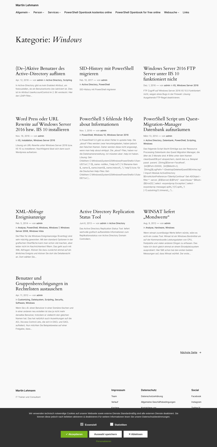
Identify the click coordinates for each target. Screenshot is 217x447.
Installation (27, 140)
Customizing (24, 299)
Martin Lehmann (27, 5)
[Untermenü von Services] (60, 12)
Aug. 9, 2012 (149, 223)
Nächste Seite (190, 352)
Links (186, 12)
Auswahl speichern (105, 434)
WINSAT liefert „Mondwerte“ (159, 214)
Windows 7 (54, 227)
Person (37, 12)
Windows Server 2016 (187, 85)
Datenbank (168, 140)
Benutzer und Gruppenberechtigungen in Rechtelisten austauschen (42, 284)
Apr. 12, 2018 (22, 80)
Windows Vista (36, 231)
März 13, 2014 (150, 136)
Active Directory (54, 80)
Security (59, 299)
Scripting (67, 80)
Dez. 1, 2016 (149, 85)
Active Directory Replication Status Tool (107, 214)
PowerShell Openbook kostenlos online (88, 12)
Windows (147, 143)
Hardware (159, 227)
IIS (174, 85)
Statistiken (118, 424)
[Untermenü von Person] (43, 12)
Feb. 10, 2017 (86, 80)
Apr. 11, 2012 (22, 295)
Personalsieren (103, 441)
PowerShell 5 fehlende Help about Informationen (106, 121)
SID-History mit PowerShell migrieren (107, 71)
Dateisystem (37, 299)
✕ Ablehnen (136, 434)
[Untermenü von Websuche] (178, 12)
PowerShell (104, 84)
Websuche (170, 12)
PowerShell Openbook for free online (137, 12)
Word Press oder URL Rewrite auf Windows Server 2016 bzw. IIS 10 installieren (43, 124)
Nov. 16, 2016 (23, 136)
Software (20, 303)
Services (53, 12)
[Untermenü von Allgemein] (29, 12)
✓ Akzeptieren (74, 434)
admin (40, 80)
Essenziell (88, 424)
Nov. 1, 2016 (86, 130)
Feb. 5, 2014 (22, 223)
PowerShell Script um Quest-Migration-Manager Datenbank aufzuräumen (171, 124)
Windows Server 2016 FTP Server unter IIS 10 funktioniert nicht (169, 74)
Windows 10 (100, 135)
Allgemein (22, 12)
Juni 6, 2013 (86, 223)
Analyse (22, 227)
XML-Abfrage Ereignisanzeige (31, 214)
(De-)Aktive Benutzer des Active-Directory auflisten (40, 71)
